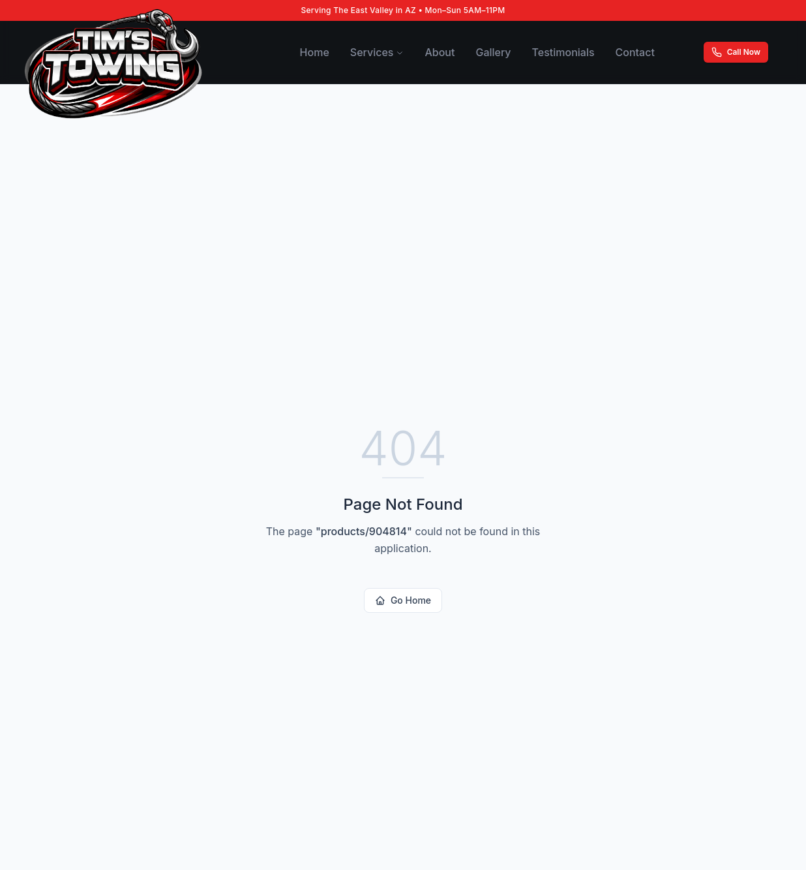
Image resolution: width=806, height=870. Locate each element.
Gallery (493, 52)
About (440, 52)
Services (377, 52)
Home (314, 52)
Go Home (403, 600)
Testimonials (563, 52)
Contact (635, 52)
